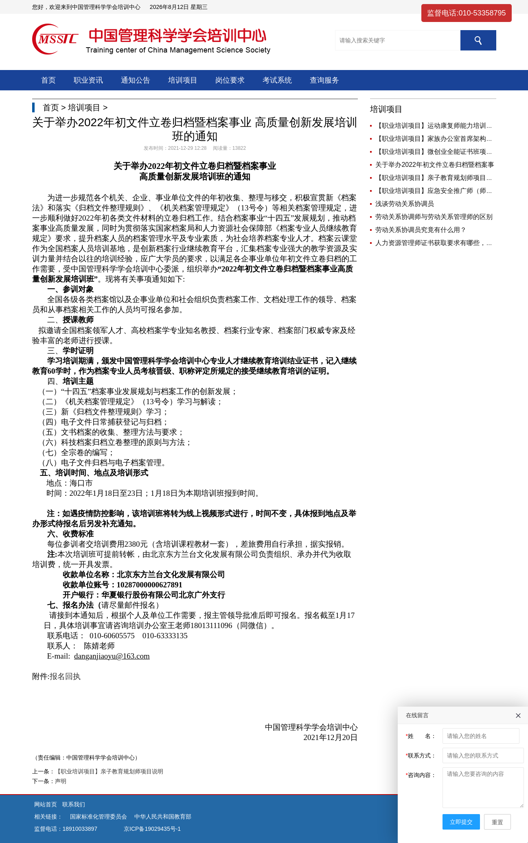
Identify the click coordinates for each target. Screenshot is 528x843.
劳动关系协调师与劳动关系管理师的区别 (434, 216)
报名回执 (65, 676)
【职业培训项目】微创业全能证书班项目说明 (440, 151)
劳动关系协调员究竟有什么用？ (421, 229)
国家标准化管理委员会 (98, 816)
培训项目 (182, 80)
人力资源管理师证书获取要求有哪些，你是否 (440, 242)
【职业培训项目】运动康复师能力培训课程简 (440, 125)
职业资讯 (88, 80)
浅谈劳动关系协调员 (404, 203)
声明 (60, 781)
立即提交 (461, 822)
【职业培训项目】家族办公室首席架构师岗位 (440, 138)
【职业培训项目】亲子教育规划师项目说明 (109, 771)
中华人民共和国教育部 (162, 816)
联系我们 (73, 804)
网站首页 (46, 804)
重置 (497, 822)
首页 (48, 80)
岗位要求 (230, 80)
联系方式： (421, 755)
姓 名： (421, 736)
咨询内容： (421, 775)
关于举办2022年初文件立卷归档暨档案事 (434, 164)
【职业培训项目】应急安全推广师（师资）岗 (440, 190)
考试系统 (277, 80)
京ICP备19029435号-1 (152, 828)
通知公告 (135, 80)
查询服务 (324, 80)
